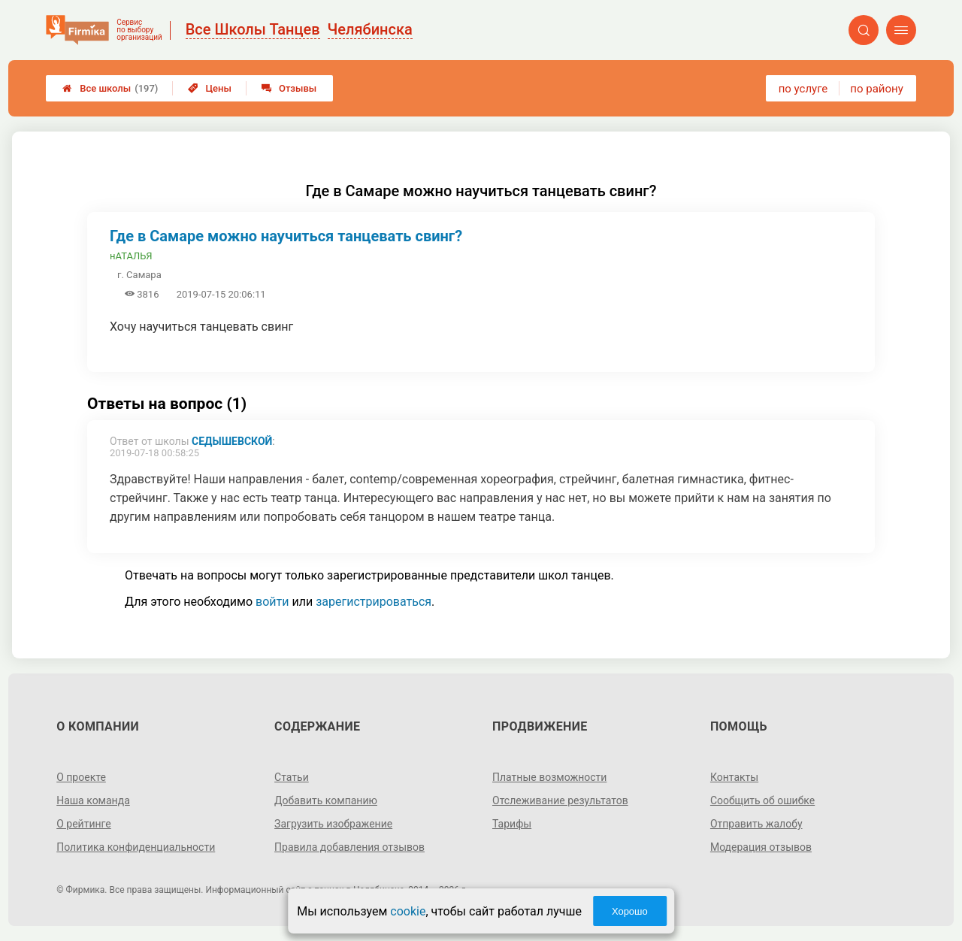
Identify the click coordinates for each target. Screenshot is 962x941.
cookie (407, 911)
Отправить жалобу (756, 824)
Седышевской (232, 441)
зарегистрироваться (373, 602)
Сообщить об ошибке (762, 800)
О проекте (81, 777)
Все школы (110, 88)
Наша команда (93, 800)
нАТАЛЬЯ (131, 256)
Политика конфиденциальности (135, 847)
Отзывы (289, 88)
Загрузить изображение (333, 824)
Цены (209, 88)
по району (876, 88)
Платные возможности (549, 777)
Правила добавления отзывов (349, 847)
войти (272, 602)
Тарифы (511, 824)
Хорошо (630, 911)
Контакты (734, 777)
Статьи (291, 777)
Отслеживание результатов (560, 800)
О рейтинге (83, 824)
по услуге (803, 88)
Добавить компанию (325, 800)
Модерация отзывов (761, 847)
